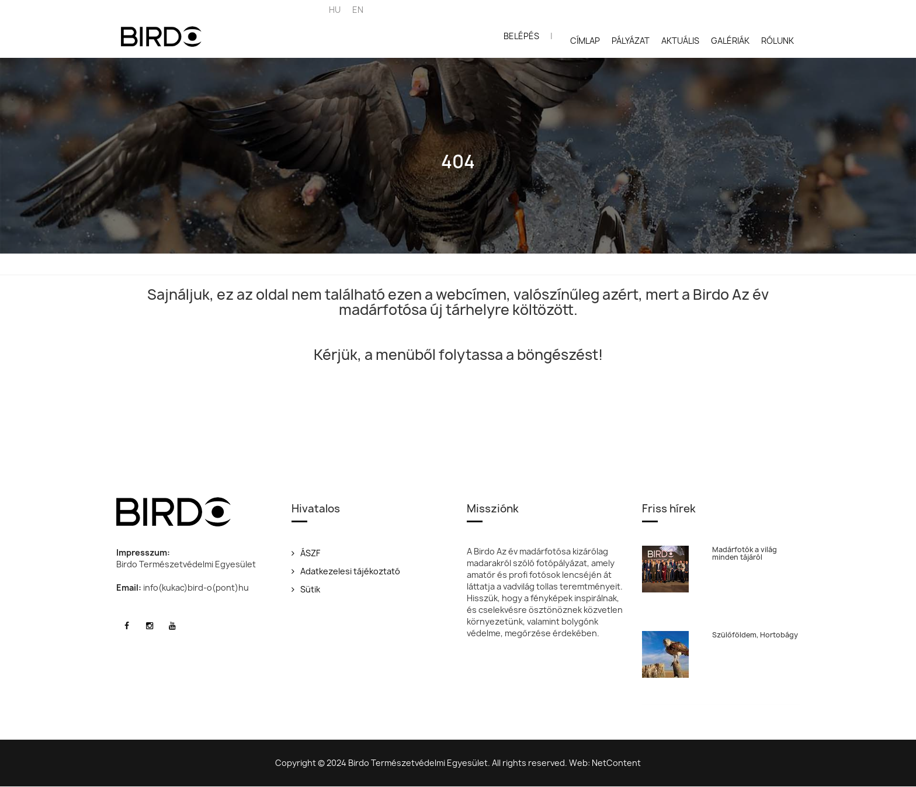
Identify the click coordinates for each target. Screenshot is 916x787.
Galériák (730, 40)
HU (335, 9)
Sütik (306, 589)
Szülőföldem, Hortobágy (755, 635)
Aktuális (680, 40)
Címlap (585, 40)
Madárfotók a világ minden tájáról (744, 553)
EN (357, 9)
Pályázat (631, 40)
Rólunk (777, 40)
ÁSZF (306, 553)
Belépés (521, 35)
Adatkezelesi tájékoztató (346, 571)
